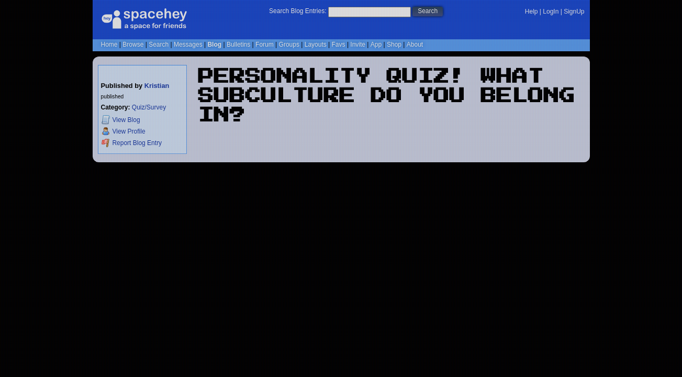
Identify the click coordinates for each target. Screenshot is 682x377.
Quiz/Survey (149, 107)
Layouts (316, 44)
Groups (289, 44)
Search (428, 11)
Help (531, 11)
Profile (124, 131)
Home (109, 44)
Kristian (157, 86)
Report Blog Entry (132, 142)
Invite (357, 44)
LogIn (550, 11)
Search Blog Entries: (297, 11)
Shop (394, 44)
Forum (264, 44)
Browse (132, 44)
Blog (214, 44)
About (415, 44)
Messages (188, 44)
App (376, 44)
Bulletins (238, 44)
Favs (338, 44)
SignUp (574, 11)
